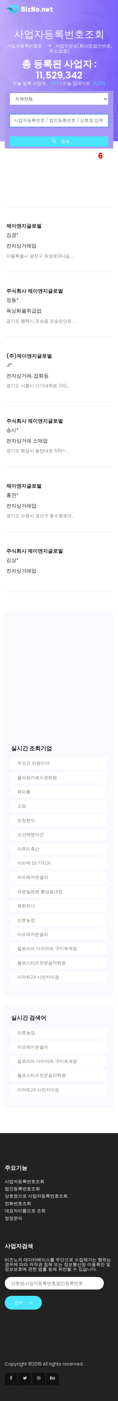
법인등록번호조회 (22, 1189)
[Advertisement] (59, 179)
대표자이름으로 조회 (25, 1211)
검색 (61, 141)
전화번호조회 (18, 1203)
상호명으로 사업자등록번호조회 (36, 1196)
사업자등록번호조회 (24, 1181)
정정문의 (13, 1218)
